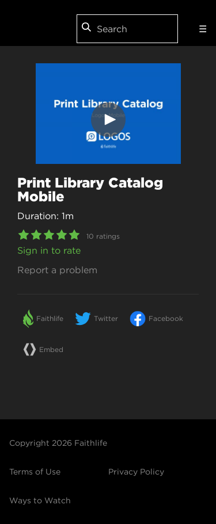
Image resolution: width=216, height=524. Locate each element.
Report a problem (57, 270)
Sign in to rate (49, 250)
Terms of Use (34, 471)
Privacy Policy (136, 471)
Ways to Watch (40, 500)
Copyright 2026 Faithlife (58, 443)
